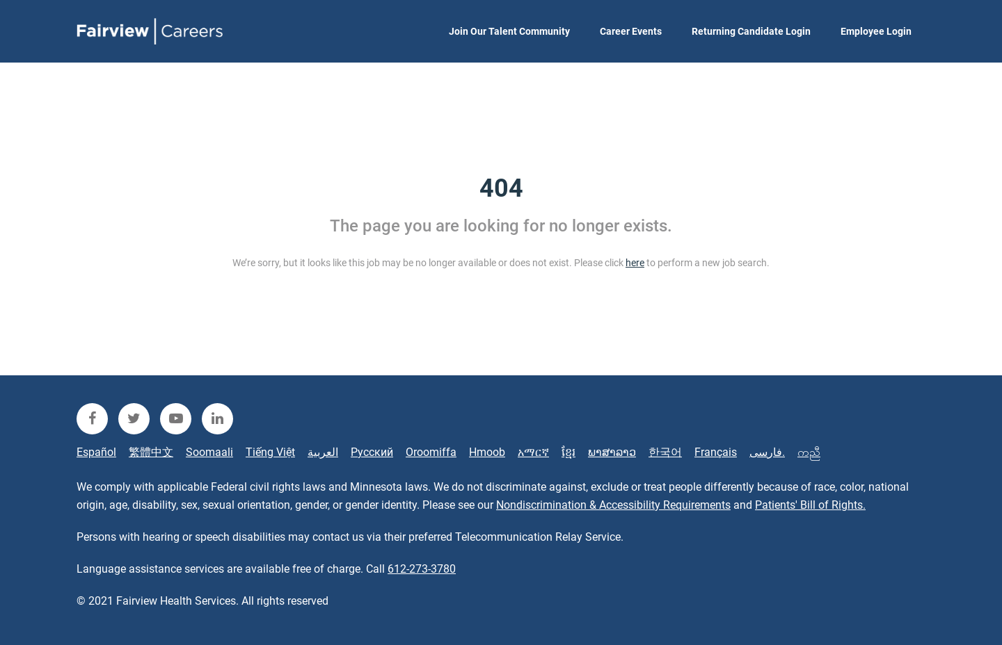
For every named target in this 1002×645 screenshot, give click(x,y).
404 (501, 188)
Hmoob (487, 452)
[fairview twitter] (134, 418)
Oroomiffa (431, 452)
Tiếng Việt (270, 452)
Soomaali (209, 452)
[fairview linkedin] (217, 418)
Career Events (631, 31)
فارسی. (767, 452)
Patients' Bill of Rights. (810, 505)
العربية (323, 452)
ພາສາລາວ (612, 452)
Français (715, 452)
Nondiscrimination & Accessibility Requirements (613, 505)
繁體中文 (151, 452)
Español (96, 452)
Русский (372, 452)
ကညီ (808, 452)
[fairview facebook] (92, 418)
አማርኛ (533, 452)
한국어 (665, 452)
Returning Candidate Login (751, 31)
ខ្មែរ (568, 452)
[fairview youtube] (175, 418)
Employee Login (876, 31)
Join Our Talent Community (509, 31)
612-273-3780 (422, 568)
